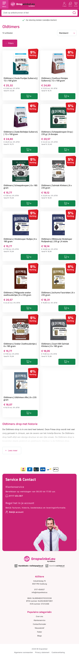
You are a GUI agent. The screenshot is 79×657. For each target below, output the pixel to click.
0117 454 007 (16, 495)
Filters (10, 43)
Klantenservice (15, 487)
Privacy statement (42, 652)
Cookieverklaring (58, 652)
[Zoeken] (74, 13)
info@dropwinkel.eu (39, 592)
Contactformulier (39, 624)
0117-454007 (39, 589)
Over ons (39, 616)
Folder (39, 632)
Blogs (39, 636)
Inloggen (65, 6)
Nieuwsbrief (39, 628)
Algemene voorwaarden (23, 652)
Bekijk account (16, 512)
